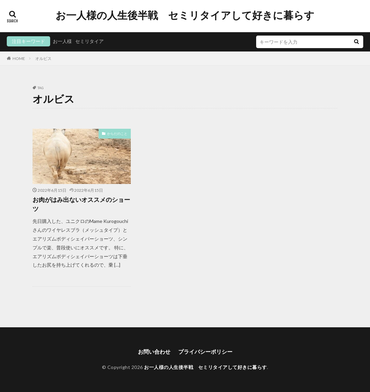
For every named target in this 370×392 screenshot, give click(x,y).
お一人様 (62, 41)
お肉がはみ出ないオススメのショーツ (81, 204)
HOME (19, 58)
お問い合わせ (154, 351)
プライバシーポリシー (205, 351)
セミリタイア (89, 41)
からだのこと (117, 133)
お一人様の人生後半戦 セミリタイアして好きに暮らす (185, 15)
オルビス (43, 58)
